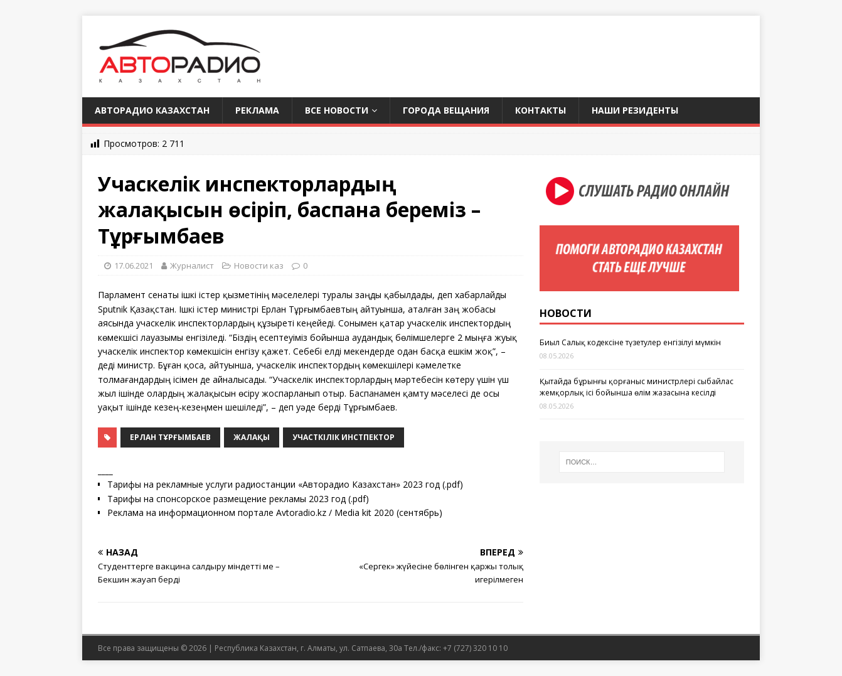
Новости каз (259, 265)
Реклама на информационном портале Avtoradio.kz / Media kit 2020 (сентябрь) (274, 512)
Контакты (540, 110)
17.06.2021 (133, 265)
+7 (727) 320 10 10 (475, 648)
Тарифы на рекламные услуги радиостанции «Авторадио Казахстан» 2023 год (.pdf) (285, 484)
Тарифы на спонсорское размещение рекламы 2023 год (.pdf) (238, 499)
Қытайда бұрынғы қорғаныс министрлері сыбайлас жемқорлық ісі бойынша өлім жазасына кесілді (636, 387)
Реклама (257, 110)
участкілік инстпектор (343, 437)
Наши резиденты (635, 110)
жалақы (251, 437)
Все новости (336, 110)
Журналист (192, 265)
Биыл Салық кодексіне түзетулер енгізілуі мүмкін (630, 342)
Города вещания (446, 110)
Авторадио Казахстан (152, 110)
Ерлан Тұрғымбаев (170, 437)
